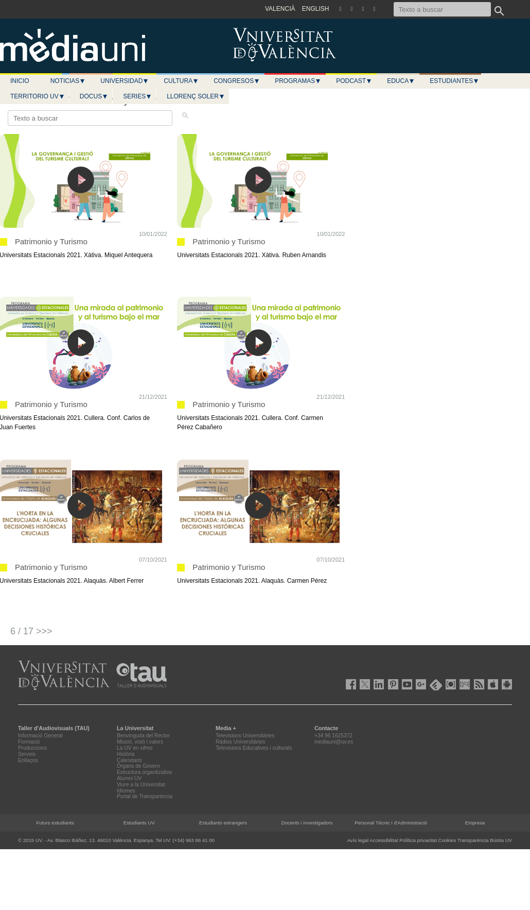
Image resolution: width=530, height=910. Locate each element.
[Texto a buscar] (442, 9)
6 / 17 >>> (31, 631)
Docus (94, 96)
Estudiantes (454, 81)
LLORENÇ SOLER (196, 96)
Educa (401, 81)
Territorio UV (37, 96)
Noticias (68, 81)
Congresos (237, 81)
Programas (298, 81)
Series (137, 96)
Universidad (124, 81)
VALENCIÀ (280, 8)
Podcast (354, 81)
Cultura (181, 81)
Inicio (19, 81)
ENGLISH (315, 8)
